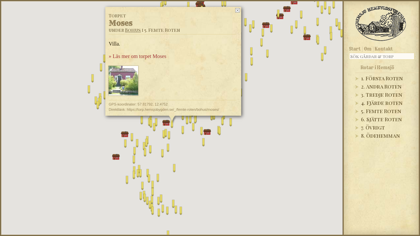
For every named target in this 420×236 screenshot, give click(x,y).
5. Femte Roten (381, 111)
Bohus (133, 30)
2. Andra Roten (381, 86)
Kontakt (384, 48)
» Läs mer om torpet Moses (137, 56)
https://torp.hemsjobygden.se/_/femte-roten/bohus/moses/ (173, 109)
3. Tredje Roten (381, 94)
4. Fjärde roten (382, 102)
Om (367, 48)
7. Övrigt (373, 127)
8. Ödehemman (380, 135)
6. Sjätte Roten (381, 119)
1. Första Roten (382, 78)
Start (355, 48)
